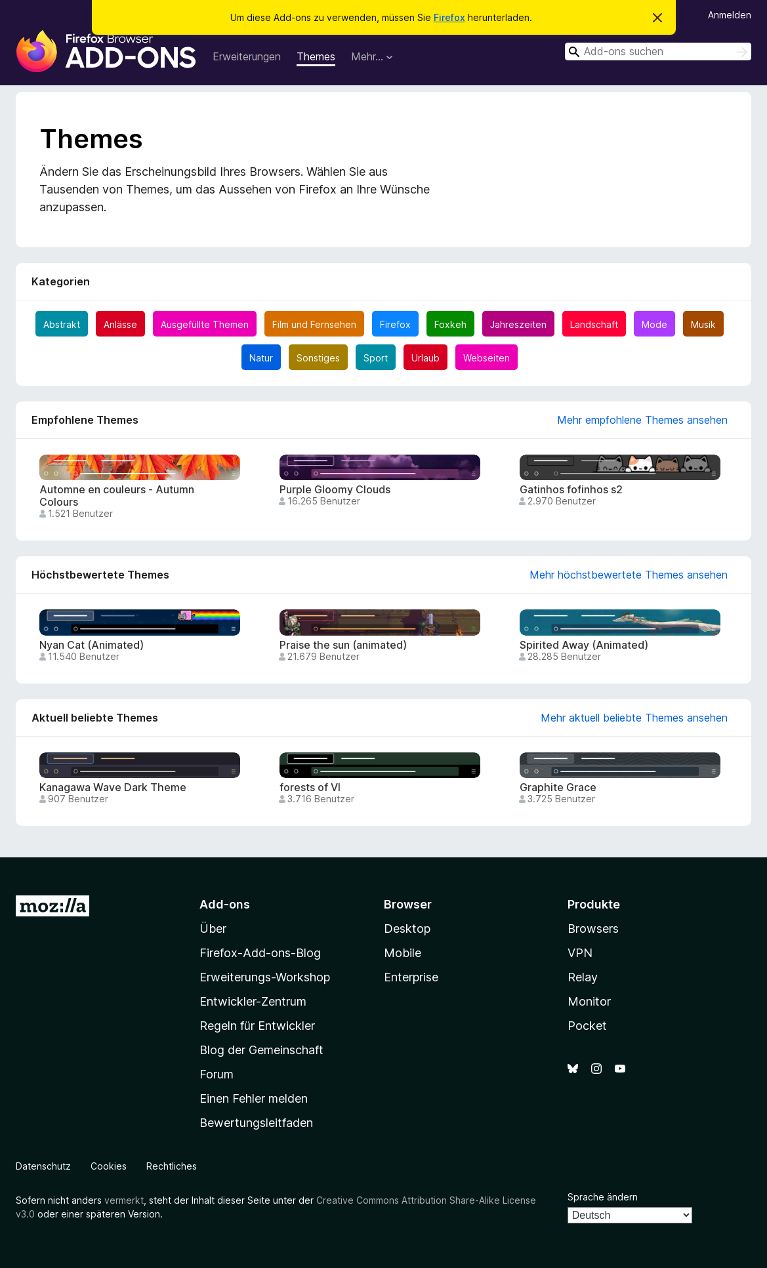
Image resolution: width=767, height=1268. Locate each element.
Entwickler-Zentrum (252, 1001)
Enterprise (411, 977)
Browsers (593, 928)
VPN (580, 953)
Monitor (589, 1001)
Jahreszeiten (518, 324)
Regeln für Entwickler (257, 1026)
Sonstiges (318, 357)
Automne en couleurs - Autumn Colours (116, 495)
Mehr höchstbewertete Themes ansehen (628, 574)
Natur (261, 357)
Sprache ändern (603, 1196)
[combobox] (658, 51)
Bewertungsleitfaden (256, 1123)
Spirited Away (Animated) (584, 645)
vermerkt (124, 1200)
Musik (703, 324)
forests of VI (310, 787)
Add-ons (224, 904)
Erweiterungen (247, 56)
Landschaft (594, 324)
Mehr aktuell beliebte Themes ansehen (634, 717)
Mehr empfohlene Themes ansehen (642, 419)
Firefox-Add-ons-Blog (260, 953)
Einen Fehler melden (253, 1098)
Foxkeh (450, 324)
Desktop (407, 928)
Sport (375, 357)
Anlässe (120, 324)
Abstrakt (61, 324)
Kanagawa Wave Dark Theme (112, 787)
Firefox (449, 17)
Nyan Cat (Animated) (91, 645)
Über (212, 928)
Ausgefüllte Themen (205, 324)
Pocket (587, 1026)
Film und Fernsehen (314, 324)
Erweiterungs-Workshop (264, 977)
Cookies (109, 1166)
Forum (216, 1074)
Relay (583, 977)
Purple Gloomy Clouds (335, 489)
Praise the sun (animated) (343, 645)
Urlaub (425, 357)
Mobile (402, 953)
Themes (316, 56)
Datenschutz (43, 1166)
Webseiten (486, 357)
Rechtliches (171, 1166)
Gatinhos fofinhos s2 (571, 489)
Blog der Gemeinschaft (261, 1050)
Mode (654, 324)
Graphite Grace (558, 787)
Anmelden (729, 14)
